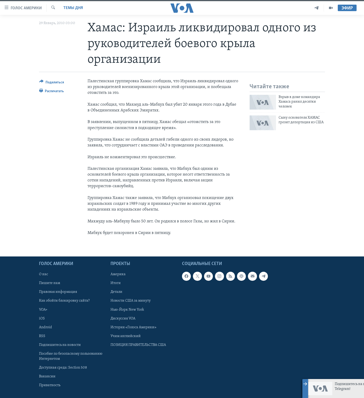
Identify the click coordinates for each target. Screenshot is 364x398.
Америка (118, 274)
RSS (42, 336)
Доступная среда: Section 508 (63, 368)
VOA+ (43, 310)
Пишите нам (49, 283)
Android (45, 327)
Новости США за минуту (130, 301)
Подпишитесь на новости (60, 345)
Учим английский (125, 336)
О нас (43, 274)
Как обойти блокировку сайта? (64, 301)
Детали (116, 292)
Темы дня (73, 8)
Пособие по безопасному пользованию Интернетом (70, 356)
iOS (42, 318)
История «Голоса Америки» (133, 327)
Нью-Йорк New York (127, 310)
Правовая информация (58, 292)
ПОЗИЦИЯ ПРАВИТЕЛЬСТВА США (138, 345)
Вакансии (47, 376)
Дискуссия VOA (122, 318)
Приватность (49, 385)
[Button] (51, 83)
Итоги (115, 283)
